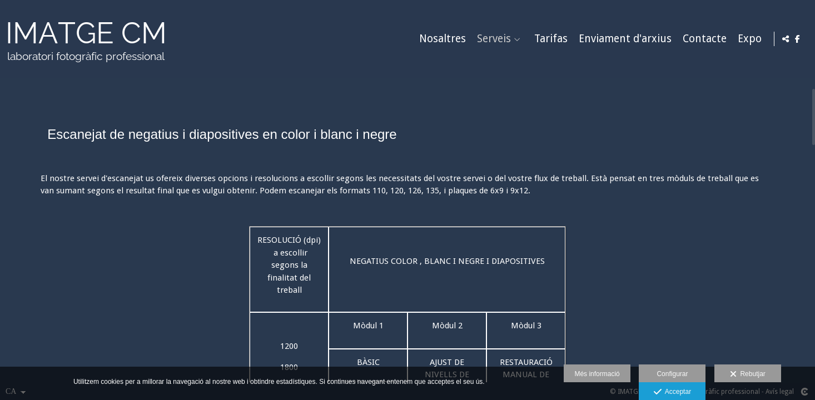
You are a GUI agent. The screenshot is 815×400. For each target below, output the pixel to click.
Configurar (672, 374)
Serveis (492, 39)
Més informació (596, 374)
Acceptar (672, 392)
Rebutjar (748, 374)
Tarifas (549, 39)
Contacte (703, 39)
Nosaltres (441, 39)
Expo (748, 39)
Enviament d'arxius (623, 39)
